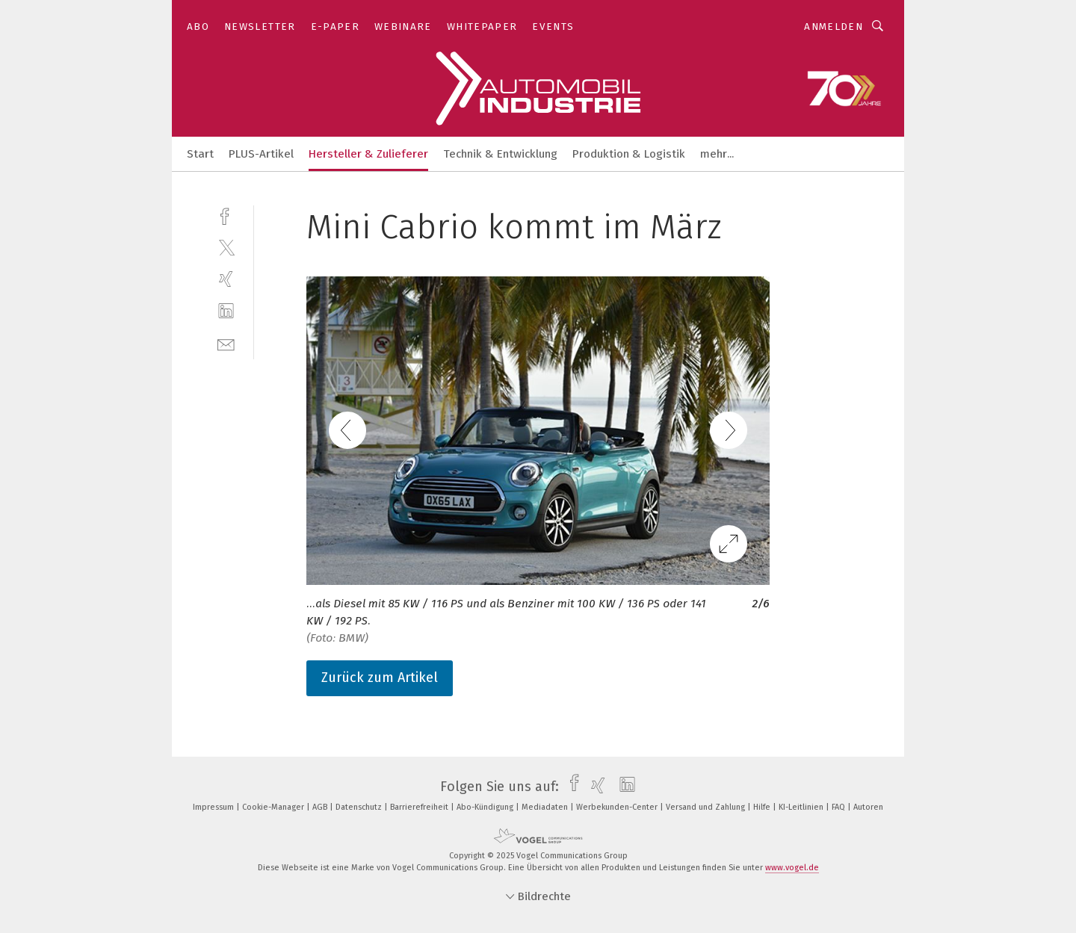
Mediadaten (546, 807)
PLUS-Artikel (261, 154)
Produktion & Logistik (628, 154)
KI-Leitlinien (802, 807)
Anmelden (833, 26)
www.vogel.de (792, 867)
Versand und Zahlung (706, 807)
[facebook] (226, 214)
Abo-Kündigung (486, 807)
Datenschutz (360, 807)
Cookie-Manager (274, 807)
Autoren (868, 807)
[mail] (226, 343)
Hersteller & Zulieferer (368, 154)
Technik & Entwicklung (500, 154)
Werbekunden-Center (618, 807)
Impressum (214, 807)
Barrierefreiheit (420, 807)
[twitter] (226, 247)
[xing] (226, 279)
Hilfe (763, 807)
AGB (321, 807)
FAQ (839, 807)
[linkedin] (226, 311)
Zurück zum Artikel (379, 677)
